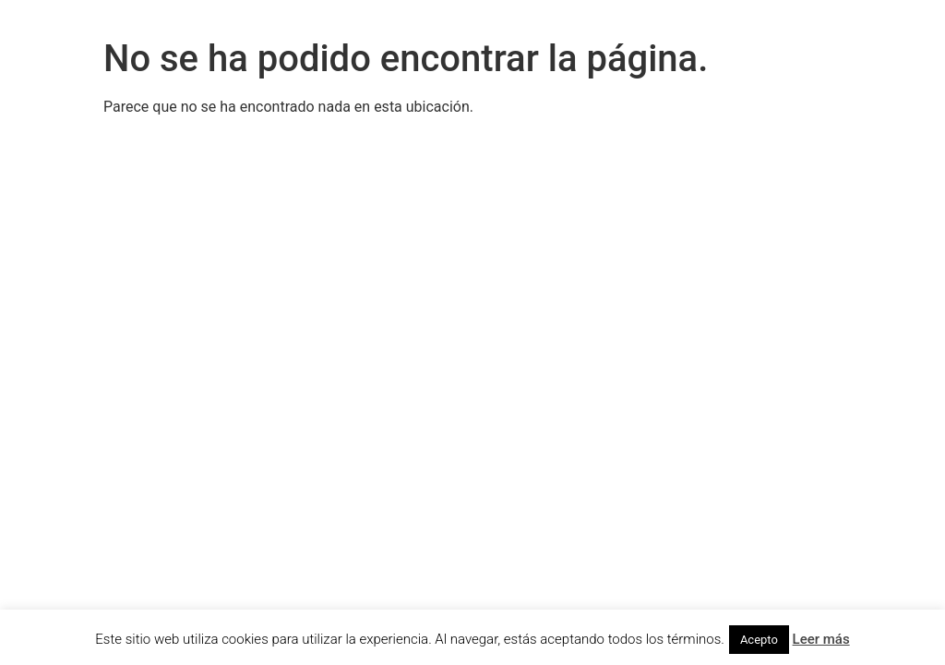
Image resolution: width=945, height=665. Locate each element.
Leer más (821, 639)
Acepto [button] (759, 640)
